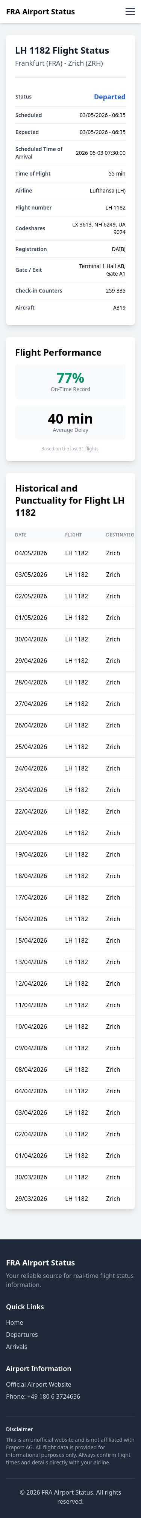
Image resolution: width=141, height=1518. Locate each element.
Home (14, 1322)
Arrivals (16, 1346)
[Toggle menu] (130, 11)
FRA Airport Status (40, 11)
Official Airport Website (38, 1384)
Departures (22, 1334)
